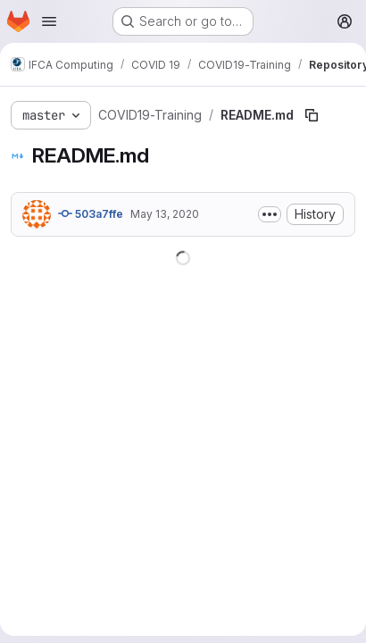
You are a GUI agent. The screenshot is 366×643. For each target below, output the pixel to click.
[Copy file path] (311, 115)
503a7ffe (90, 213)
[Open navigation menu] (49, 21)
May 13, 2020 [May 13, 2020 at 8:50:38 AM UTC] (164, 214)
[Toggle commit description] (269, 214)
